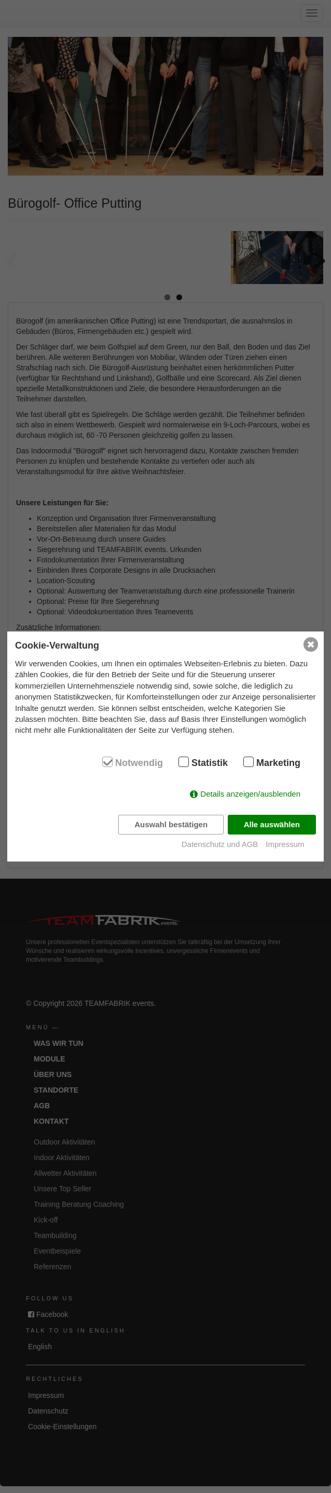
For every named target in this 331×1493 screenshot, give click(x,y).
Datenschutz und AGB (220, 844)
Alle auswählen (272, 824)
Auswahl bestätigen (171, 824)
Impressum (285, 844)
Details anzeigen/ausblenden (250, 793)
